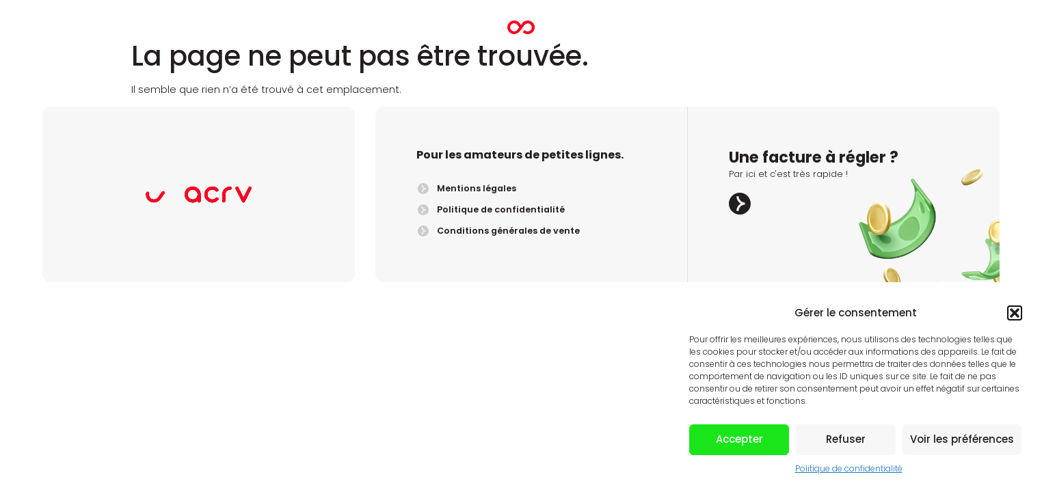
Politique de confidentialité (849, 468)
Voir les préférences (962, 439)
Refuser (846, 439)
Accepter (739, 439)
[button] (1014, 313)
